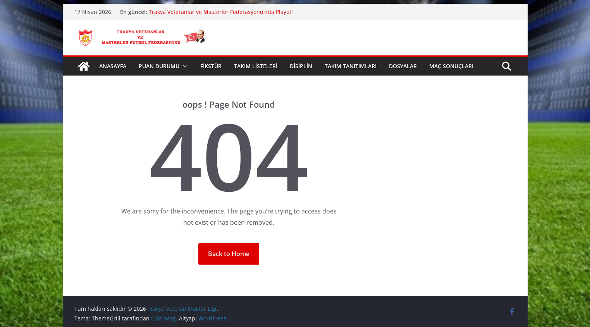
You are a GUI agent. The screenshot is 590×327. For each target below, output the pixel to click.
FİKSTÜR (211, 66)
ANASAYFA (112, 66)
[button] (183, 66)
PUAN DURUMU (159, 66)
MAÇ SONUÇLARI (451, 66)
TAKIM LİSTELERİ (255, 66)
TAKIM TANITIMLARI (351, 66)
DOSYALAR (403, 66)
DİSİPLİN (301, 66)
